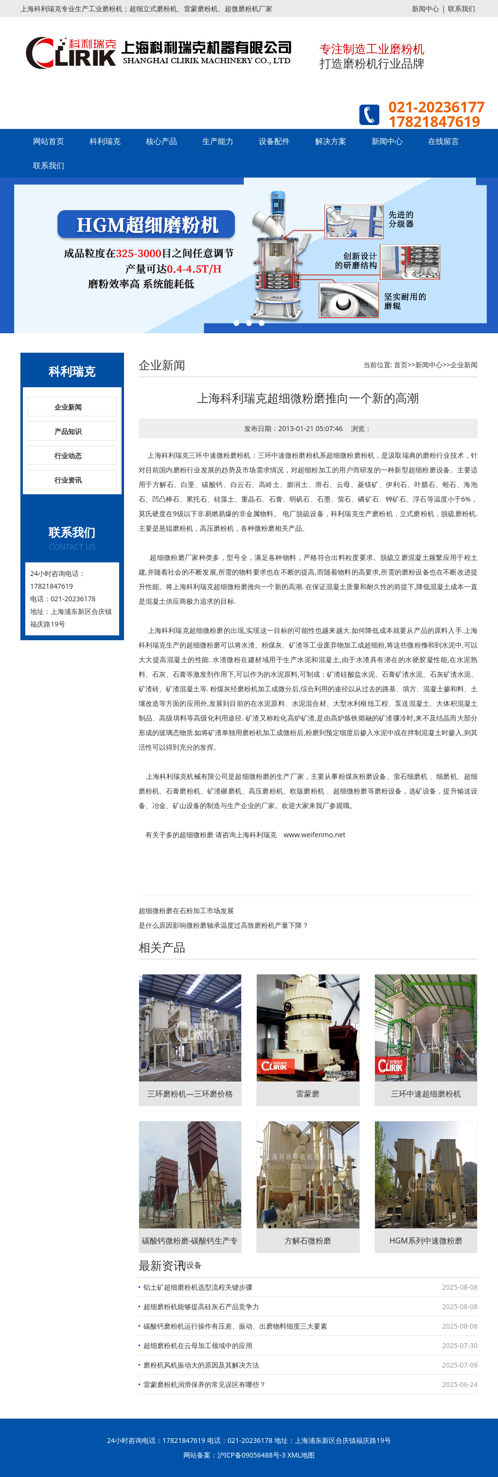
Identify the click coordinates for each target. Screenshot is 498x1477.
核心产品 (161, 141)
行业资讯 (68, 480)
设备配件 (274, 141)
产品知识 (68, 431)
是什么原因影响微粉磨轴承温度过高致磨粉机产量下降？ (227, 925)
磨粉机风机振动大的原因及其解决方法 (201, 1364)
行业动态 (68, 455)
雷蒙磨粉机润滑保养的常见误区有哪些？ (204, 1384)
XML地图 (301, 1454)
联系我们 (461, 8)
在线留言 (443, 141)
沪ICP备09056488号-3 (251, 1454)
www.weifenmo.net (314, 834)
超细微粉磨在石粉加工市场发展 (186, 910)
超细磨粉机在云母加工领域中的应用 (197, 1345)
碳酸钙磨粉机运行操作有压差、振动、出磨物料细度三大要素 (235, 1326)
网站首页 (48, 141)
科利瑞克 (105, 141)
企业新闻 (68, 407)
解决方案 (330, 141)
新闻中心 (425, 8)
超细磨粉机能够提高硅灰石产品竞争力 (201, 1306)
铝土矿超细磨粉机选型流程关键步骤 (197, 1287)
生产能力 (217, 141)
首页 (401, 364)
